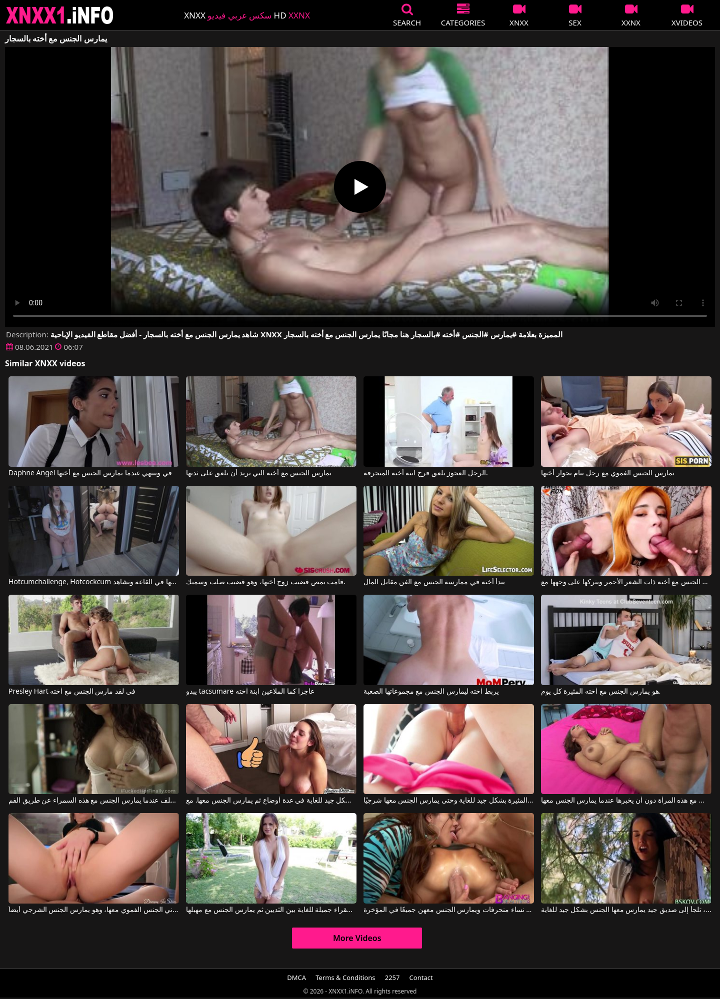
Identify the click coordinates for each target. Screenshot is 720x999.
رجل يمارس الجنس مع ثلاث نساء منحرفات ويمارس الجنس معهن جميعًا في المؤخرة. (449, 910)
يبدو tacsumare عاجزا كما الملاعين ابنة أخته (250, 692)
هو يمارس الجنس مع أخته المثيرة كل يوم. (600, 692)
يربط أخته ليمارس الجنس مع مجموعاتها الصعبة (431, 692)
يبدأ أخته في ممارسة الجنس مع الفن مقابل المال (434, 582)
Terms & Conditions (345, 977)
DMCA (296, 977)
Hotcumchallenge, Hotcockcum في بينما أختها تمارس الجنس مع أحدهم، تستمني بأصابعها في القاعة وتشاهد (93, 582)
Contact (421, 977)
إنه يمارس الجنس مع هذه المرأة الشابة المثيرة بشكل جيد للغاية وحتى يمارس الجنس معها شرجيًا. (449, 801)
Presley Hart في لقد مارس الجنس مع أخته (72, 692)
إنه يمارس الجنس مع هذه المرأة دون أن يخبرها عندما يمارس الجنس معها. (626, 801)
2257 (392, 977)
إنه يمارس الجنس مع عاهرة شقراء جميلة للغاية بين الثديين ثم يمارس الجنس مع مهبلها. (271, 910)
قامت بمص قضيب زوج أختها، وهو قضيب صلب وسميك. (266, 582)
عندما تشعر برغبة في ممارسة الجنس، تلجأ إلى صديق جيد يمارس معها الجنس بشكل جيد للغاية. (626, 910)
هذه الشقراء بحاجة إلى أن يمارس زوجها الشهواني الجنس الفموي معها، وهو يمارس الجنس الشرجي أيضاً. (93, 910)
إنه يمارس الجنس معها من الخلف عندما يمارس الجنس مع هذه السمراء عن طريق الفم (93, 801)
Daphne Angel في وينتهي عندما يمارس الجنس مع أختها (90, 473)
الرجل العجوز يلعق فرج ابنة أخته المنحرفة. (426, 473)
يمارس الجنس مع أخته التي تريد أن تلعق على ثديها (259, 473)
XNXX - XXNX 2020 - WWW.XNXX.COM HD (60, 15)
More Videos (357, 938)
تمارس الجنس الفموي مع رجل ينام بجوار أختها (607, 473)
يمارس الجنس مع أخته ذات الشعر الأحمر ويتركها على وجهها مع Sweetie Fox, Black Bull (626, 582)
